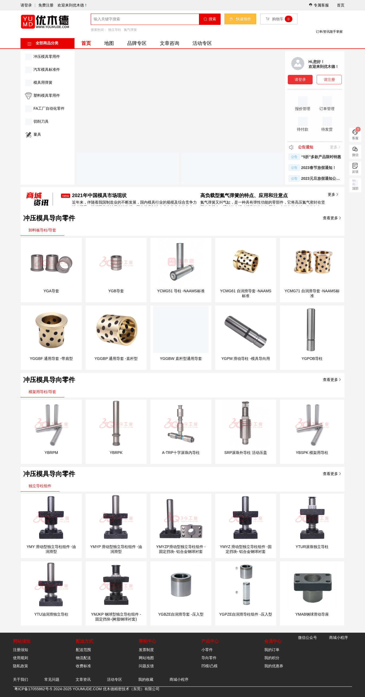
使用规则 (20, 658)
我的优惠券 (273, 666)
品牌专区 (137, 43)
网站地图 (146, 658)
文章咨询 (169, 43)
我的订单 (271, 650)
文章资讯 (83, 679)
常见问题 (51, 679)
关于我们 (20, 679)
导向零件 (209, 658)
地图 (109, 43)
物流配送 (83, 658)
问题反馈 (146, 666)
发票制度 (146, 650)
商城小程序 (179, 679)
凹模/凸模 (209, 666)
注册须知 (20, 650)
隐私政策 (20, 666)
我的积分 (271, 658)
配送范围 (83, 650)
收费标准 (83, 666)
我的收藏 (145, 679)
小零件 (207, 650)
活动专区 (202, 43)
